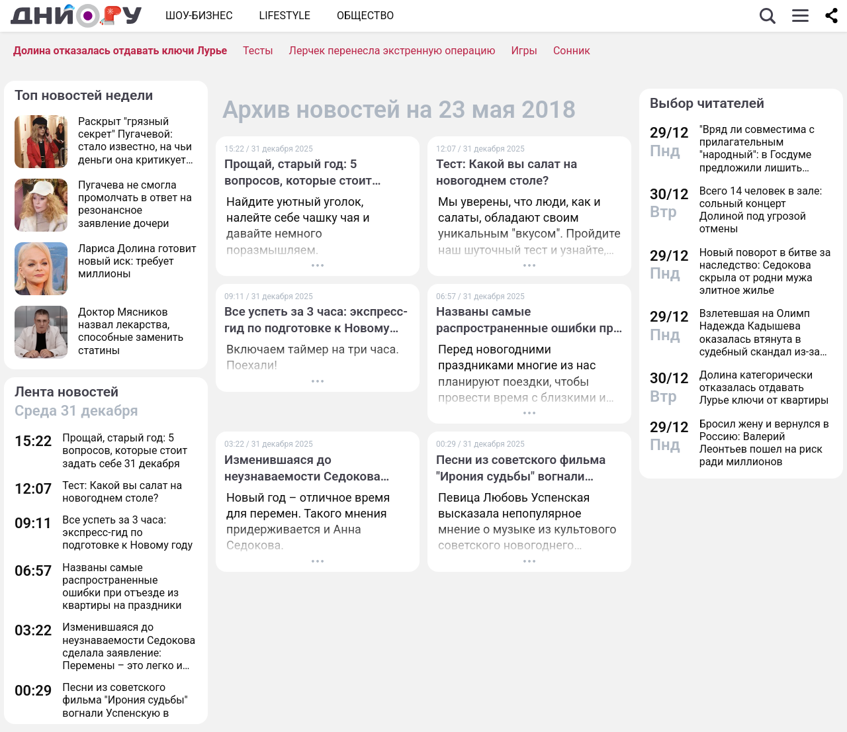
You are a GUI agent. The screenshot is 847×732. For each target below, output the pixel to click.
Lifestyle (284, 15)
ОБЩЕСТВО (365, 15)
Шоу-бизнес (199, 15)
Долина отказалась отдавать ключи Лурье (120, 50)
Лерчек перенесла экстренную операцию (392, 50)
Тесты (258, 50)
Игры (524, 50)
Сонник (571, 50)
